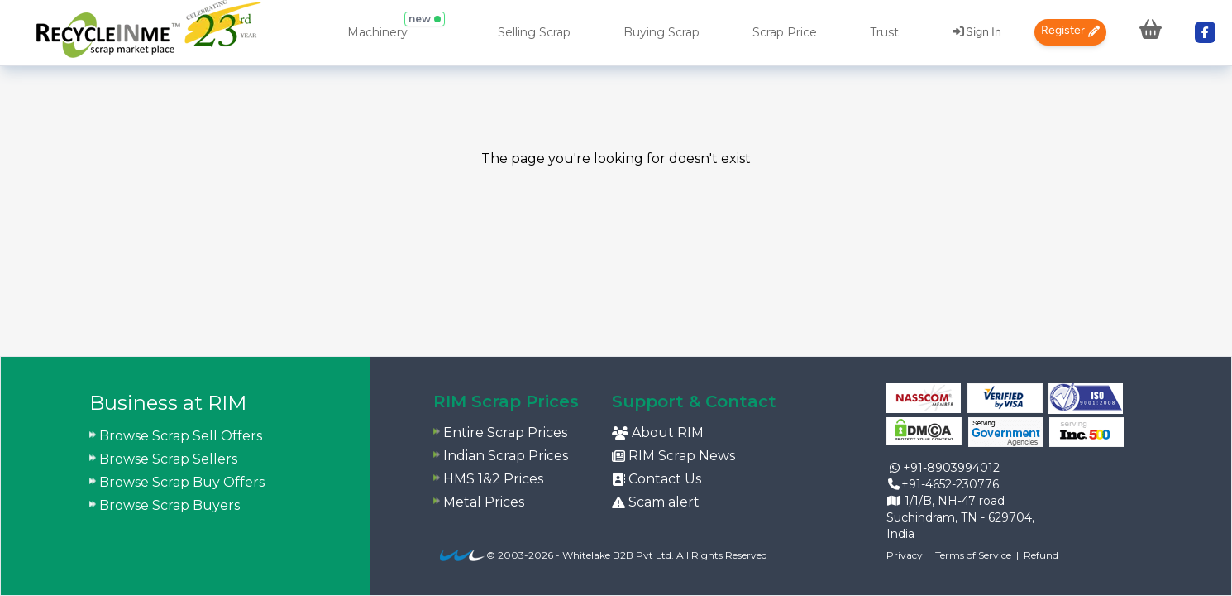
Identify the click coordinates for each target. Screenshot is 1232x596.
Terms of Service (973, 555)
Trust (884, 32)
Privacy (904, 555)
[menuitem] (148, 32)
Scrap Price (784, 32)
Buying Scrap (661, 32)
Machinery (377, 32)
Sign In (977, 32)
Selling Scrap (534, 32)
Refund (1041, 555)
